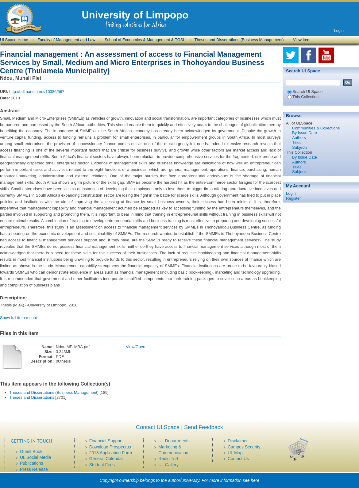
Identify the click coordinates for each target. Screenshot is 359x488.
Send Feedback (203, 427)
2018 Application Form (110, 452)
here (255, 480)
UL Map (235, 452)
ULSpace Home (14, 39)
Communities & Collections (316, 128)
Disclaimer (238, 440)
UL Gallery (168, 464)
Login (339, 30)
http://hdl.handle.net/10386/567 (36, 91)
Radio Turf (168, 458)
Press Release (34, 469)
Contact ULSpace (158, 427)
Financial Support (106, 440)
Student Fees (102, 464)
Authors (299, 137)
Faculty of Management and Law (66, 39)
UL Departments (173, 440)
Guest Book (31, 451)
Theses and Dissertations (31, 397)
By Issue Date (304, 132)
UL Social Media (35, 457)
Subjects (299, 147)
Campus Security (244, 446)
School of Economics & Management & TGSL (145, 39)
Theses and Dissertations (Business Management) (239, 39)
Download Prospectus (110, 446)
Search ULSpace (305, 91)
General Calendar (106, 458)
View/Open (135, 346)
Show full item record (18, 317)
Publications (31, 463)
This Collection (303, 96)
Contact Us (238, 458)
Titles (297, 142)
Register (293, 198)
